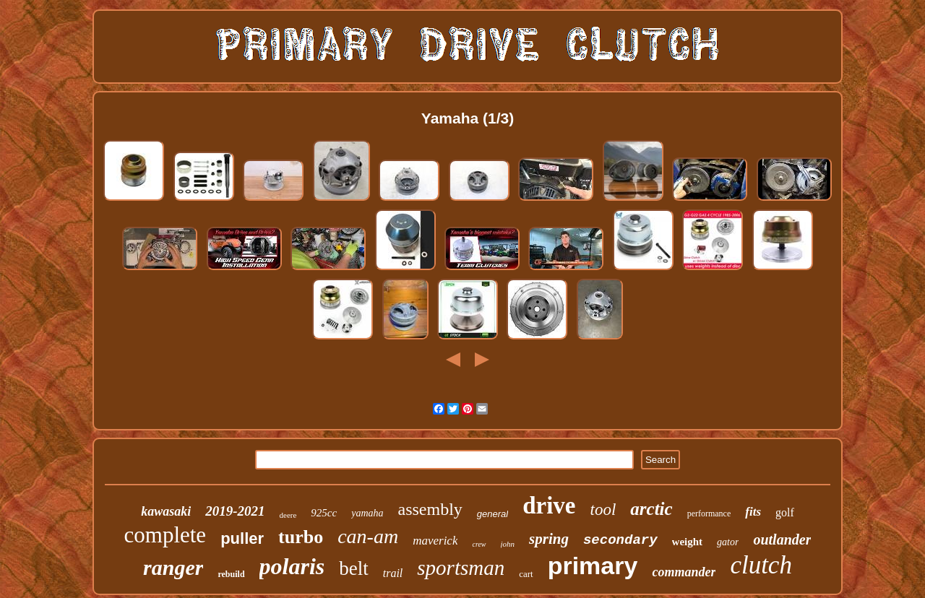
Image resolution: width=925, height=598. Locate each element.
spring (549, 538)
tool (603, 509)
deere (288, 515)
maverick (435, 540)
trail (393, 573)
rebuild (231, 574)
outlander (782, 539)
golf (784, 512)
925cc (324, 513)
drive (548, 506)
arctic (651, 509)
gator (728, 542)
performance (709, 513)
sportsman (460, 567)
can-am (367, 536)
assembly (430, 509)
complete (165, 534)
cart (526, 573)
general (492, 513)
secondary (620, 540)
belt (354, 568)
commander (683, 572)
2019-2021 (234, 511)
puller (242, 538)
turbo (300, 536)
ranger (173, 567)
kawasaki (166, 511)
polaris (292, 566)
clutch (761, 565)
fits (753, 512)
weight (687, 541)
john (508, 544)
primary (593, 565)
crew (479, 544)
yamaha (367, 513)
